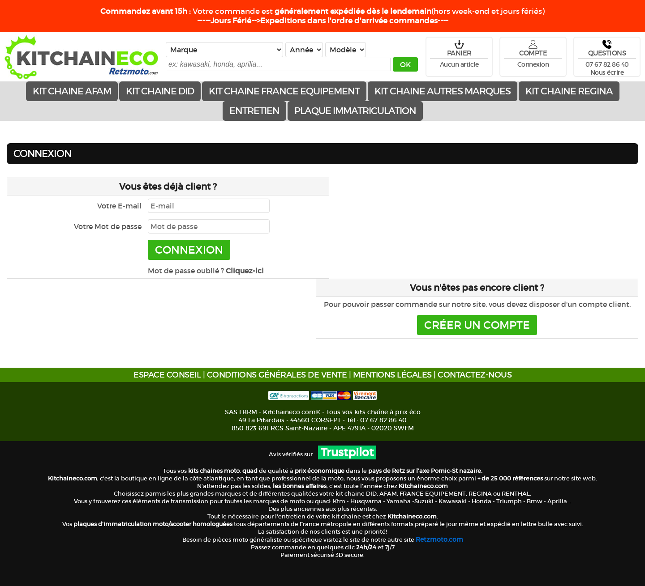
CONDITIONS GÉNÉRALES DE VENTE (277, 375)
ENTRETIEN (254, 111)
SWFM (404, 428)
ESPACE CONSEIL (167, 375)
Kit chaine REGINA (569, 91)
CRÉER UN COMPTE (477, 324)
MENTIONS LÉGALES (392, 375)
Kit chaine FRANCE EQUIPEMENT (284, 91)
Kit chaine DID (160, 91)
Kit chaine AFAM (72, 91)
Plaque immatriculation (355, 111)
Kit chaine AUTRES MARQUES (442, 91)
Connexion (533, 64)
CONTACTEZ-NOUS (475, 375)
